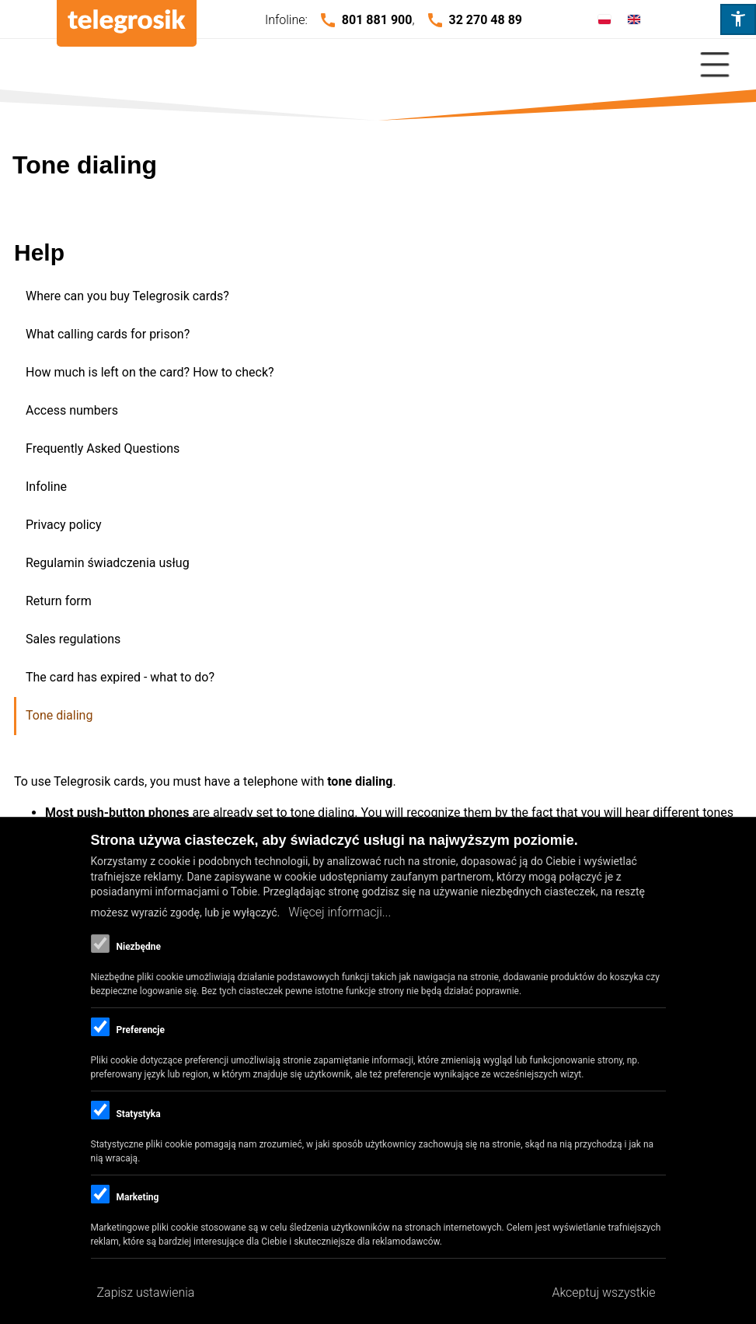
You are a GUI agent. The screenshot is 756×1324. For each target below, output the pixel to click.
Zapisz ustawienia (146, 1292)
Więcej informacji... (339, 912)
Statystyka (138, 1114)
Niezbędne (138, 946)
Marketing (137, 1197)
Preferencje (140, 1030)
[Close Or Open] (378, 64)
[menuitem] (379, 297)
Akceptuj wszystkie (603, 1292)
